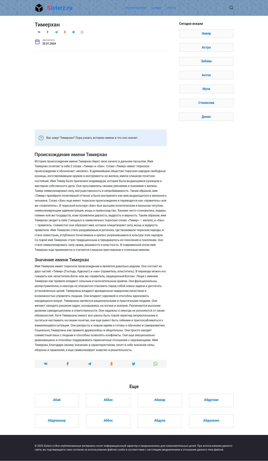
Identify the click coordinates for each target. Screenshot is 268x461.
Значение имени (136, 8)
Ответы (171, 8)
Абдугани (211, 400)
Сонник (156, 8)
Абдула (159, 420)
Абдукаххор (57, 420)
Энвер (206, 33)
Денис (206, 117)
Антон (206, 75)
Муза (206, 89)
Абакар (159, 400)
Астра (206, 47)
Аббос (108, 420)
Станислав (206, 103)
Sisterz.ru (59, 7)
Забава (206, 61)
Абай (56, 400)
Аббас (108, 400)
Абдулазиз (211, 420)
